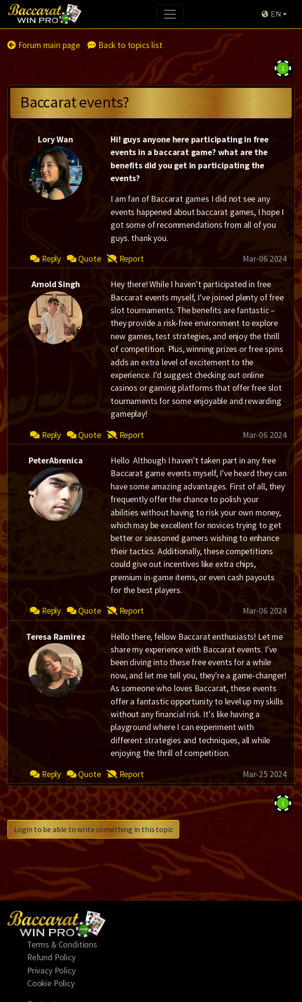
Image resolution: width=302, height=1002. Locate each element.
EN (271, 14)
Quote (84, 258)
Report (125, 258)
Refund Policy (51, 957)
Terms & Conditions (62, 944)
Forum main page (43, 45)
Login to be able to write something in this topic (93, 829)
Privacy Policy (51, 970)
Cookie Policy (51, 983)
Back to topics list (124, 45)
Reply (45, 258)
